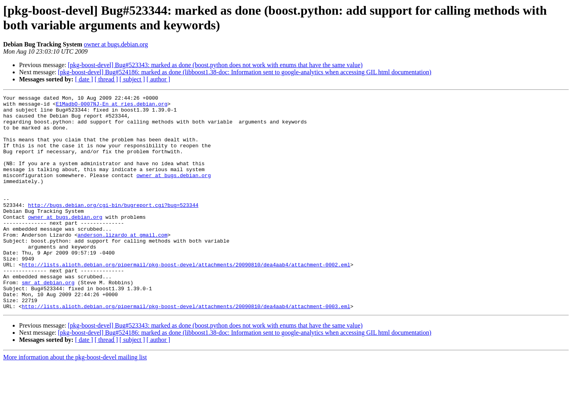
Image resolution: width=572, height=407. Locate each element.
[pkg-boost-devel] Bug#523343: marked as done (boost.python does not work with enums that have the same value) (215, 65)
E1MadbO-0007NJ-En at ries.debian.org (112, 106)
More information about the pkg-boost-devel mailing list (75, 400)
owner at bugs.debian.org (116, 44)
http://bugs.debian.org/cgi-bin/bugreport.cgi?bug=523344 (113, 227)
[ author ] (158, 79)
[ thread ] (106, 79)
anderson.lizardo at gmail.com (122, 263)
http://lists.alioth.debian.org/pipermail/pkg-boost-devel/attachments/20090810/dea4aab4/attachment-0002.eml (186, 299)
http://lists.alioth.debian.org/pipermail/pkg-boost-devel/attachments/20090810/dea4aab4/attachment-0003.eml (186, 349)
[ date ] (84, 79)
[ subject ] (132, 79)
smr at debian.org (48, 320)
